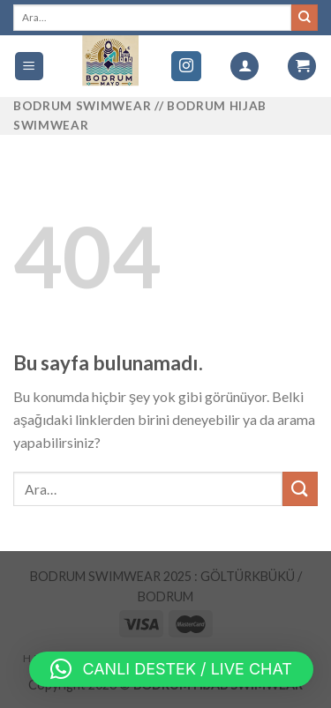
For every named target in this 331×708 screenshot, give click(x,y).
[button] (171, 669)
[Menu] (29, 66)
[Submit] (300, 489)
